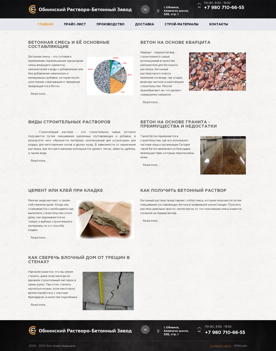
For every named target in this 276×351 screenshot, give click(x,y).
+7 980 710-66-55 (224, 8)
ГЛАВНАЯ (45, 24)
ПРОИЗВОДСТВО (111, 24)
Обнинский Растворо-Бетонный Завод (85, 9)
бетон (153, 149)
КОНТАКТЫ (218, 24)
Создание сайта (220, 346)
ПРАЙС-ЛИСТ (75, 24)
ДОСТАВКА (144, 24)
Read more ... (39, 94)
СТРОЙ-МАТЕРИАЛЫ (182, 24)
